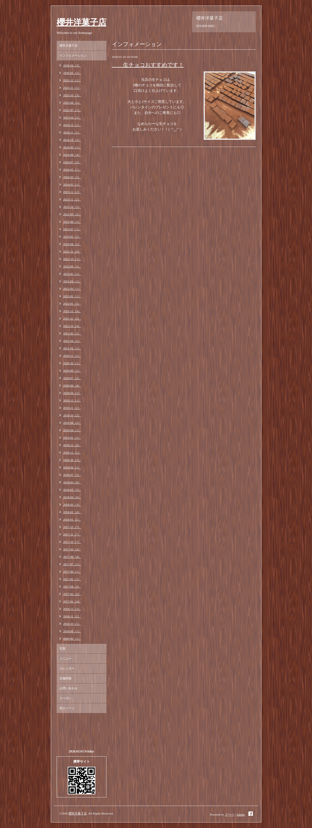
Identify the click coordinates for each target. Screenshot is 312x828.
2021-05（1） (72, 333)
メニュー (65, 658)
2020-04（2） (72, 393)
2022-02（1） (72, 296)
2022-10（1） (72, 259)
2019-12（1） (72, 400)
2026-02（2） (72, 72)
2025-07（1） (72, 110)
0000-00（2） (72, 638)
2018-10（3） (72, 460)
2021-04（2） (72, 340)
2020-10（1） (72, 363)
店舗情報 (65, 678)
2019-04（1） (72, 430)
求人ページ (67, 708)
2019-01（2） (72, 437)
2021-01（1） (72, 348)
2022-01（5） (72, 303)
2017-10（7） (72, 541)
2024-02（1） (72, 184)
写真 (62, 648)
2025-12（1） (72, 80)
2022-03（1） (72, 288)
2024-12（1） (72, 125)
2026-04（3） (72, 65)
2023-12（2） (72, 192)
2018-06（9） (72, 482)
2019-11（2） (72, 407)
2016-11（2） (72, 616)
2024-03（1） (72, 177)
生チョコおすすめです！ (148, 65)
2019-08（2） (72, 422)
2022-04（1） (72, 281)
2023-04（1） (72, 244)
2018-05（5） (72, 489)
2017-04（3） (72, 586)
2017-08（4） (72, 556)
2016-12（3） (72, 608)
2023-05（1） (72, 236)
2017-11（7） (72, 534)
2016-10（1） (72, 623)
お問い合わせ (68, 688)
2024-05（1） (72, 169)
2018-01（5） (72, 519)
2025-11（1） (72, 87)
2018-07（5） (72, 474)
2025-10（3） (72, 95)
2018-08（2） (72, 467)
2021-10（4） (72, 326)
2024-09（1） (72, 147)
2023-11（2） (72, 199)
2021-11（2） (72, 318)
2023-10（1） (72, 206)
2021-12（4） (72, 311)
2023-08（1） (72, 221)
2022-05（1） (72, 273)
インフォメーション (73, 55)
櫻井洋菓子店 (81, 22)
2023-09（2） (72, 214)
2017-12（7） (72, 527)
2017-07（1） (72, 564)
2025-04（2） (72, 117)
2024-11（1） (72, 132)
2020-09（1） (72, 370)
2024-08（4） (72, 154)
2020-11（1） (72, 355)
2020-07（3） (72, 378)
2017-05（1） (72, 579)
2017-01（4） (72, 601)
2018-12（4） (72, 445)
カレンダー (67, 668)
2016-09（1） (72, 631)
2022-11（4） (72, 251)
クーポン (65, 698)
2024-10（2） (72, 139)
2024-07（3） (72, 162)
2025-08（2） (72, 102)
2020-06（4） (72, 385)
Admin (240, 814)
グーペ (229, 814)
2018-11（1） (72, 452)
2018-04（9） (72, 497)
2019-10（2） (72, 415)
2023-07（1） (72, 229)
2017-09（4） (72, 549)
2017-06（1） (72, 571)
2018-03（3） (72, 504)
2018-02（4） (72, 512)
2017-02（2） (72, 594)
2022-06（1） (72, 266)
